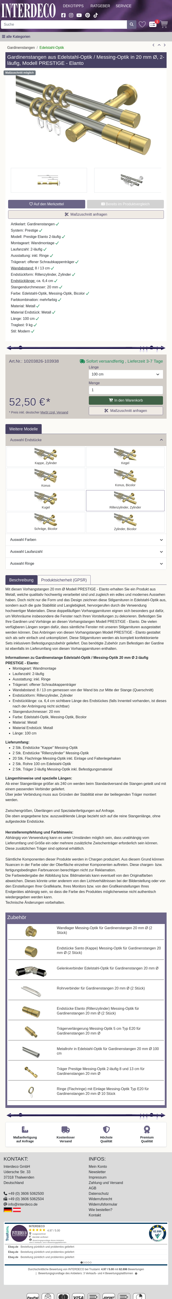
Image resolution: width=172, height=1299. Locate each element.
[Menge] (126, 390)
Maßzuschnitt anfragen (86, 214)
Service (123, 6)
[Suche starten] (131, 24)
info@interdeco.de (22, 1204)
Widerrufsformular (103, 1204)
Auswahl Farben (86, 540)
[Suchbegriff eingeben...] (64, 24)
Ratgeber (100, 6)
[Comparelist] (153, 24)
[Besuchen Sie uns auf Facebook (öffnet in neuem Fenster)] (63, 14)
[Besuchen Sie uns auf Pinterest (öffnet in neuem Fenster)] (88, 14)
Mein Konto (98, 1166)
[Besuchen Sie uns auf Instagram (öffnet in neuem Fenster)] (71, 14)
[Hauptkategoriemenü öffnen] (16, 36)
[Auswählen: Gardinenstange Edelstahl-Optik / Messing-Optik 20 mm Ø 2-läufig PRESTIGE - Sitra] (46, 478)
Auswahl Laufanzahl (86, 551)
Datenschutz (99, 1193)
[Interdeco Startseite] (28, 10)
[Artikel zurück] (153, 45)
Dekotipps (73, 6)
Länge (94, 367)
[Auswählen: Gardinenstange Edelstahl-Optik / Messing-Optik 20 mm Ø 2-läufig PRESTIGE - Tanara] (125, 478)
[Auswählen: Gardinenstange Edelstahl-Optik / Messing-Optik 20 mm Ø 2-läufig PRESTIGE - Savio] (125, 457)
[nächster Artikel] (165, 45)
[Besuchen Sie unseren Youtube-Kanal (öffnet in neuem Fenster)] (79, 14)
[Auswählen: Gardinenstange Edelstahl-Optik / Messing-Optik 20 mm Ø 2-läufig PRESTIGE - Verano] (46, 522)
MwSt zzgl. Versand (54, 412)
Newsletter (97, 1172)
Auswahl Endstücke (86, 440)
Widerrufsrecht (100, 1199)
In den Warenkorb (126, 400)
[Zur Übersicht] (159, 45)
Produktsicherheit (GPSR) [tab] (64, 580)
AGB (92, 1188)
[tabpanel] (86, 749)
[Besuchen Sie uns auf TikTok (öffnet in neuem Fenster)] (95, 14)
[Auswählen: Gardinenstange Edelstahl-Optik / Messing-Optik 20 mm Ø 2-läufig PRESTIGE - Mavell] (125, 522)
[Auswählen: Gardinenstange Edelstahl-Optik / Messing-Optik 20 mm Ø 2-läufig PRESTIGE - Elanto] (125, 500)
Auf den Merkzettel (46, 204)
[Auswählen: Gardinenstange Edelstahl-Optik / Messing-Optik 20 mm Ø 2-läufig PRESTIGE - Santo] (46, 457)
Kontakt (95, 1215)
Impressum (98, 1177)
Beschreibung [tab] (21, 580)
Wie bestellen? (100, 1210)
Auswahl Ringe (86, 563)
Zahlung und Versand (106, 1183)
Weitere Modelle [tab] (23, 429)
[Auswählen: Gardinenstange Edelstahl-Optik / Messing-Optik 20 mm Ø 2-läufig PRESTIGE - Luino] (46, 500)
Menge (94, 383)
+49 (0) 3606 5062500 (26, 1193)
